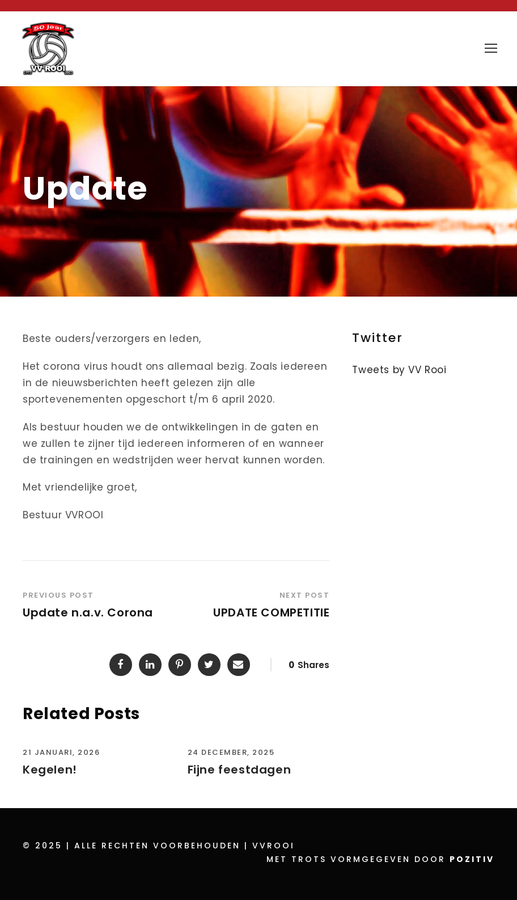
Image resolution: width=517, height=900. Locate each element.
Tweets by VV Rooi (399, 370)
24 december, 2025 (231, 752)
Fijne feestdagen (239, 770)
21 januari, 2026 (61, 752)
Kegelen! (50, 770)
